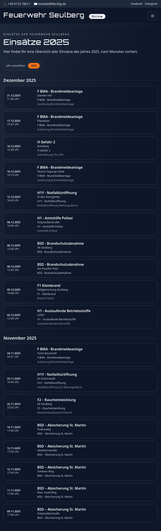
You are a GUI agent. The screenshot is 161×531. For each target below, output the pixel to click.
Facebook (136, 4)
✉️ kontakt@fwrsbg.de (50, 4)
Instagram (151, 4)
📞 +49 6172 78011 (16, 4)
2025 (34, 65)
